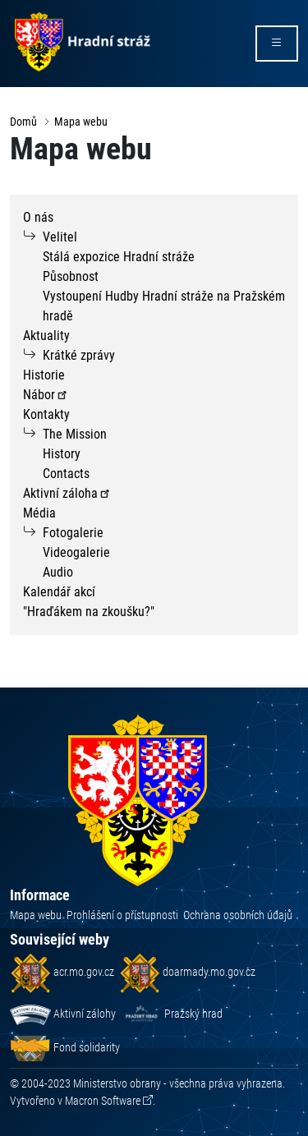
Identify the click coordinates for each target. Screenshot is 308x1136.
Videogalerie (76, 552)
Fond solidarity (65, 1047)
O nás (38, 217)
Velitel (60, 237)
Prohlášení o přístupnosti (122, 915)
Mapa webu (81, 121)
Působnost (71, 276)
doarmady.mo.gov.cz (187, 971)
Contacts (66, 473)
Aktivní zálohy (63, 1013)
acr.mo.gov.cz (62, 971)
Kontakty (46, 414)
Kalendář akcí (59, 592)
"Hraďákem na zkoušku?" (88, 611)
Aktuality (46, 335)
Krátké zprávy (79, 355)
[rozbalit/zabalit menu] (276, 43)
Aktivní (67, 493)
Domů (23, 121)
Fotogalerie (73, 532)
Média (39, 513)
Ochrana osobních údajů (237, 915)
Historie (44, 375)
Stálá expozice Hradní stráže (119, 256)
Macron (102, 1100)
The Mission (75, 434)
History (61, 454)
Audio (58, 572)
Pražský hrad (172, 1013)
